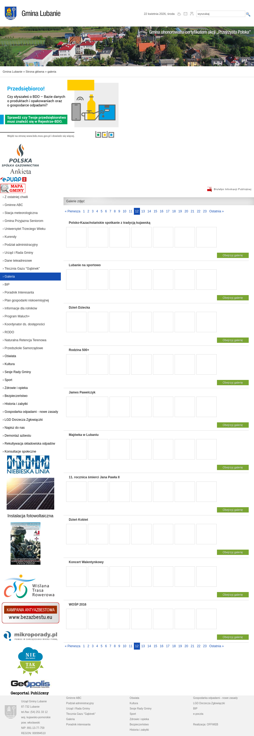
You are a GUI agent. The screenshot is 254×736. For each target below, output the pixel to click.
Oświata (134, 697)
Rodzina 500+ (79, 350)
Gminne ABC (73, 697)
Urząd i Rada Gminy (78, 708)
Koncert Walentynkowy (86, 562)
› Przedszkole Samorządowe (23, 348)
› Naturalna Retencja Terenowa (24, 340)
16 (161, 211)
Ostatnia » (216, 211)
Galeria (70, 719)
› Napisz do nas (14, 428)
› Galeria (9, 276)
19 (180, 211)
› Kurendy (9, 237)
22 (198, 211)
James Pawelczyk (82, 392)
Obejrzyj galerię (233, 255)
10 (124, 211)
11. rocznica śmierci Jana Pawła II (94, 477)
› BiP (6, 284)
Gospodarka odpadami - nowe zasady (215, 697)
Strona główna (35, 71)
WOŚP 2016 (77, 604)
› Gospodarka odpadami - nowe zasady (30, 412)
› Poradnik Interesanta (18, 292)
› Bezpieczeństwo (15, 396)
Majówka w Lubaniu (84, 435)
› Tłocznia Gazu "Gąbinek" (21, 268)
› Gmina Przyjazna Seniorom (23, 221)
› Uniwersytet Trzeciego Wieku (24, 229)
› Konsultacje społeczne (19, 451)
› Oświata (9, 356)
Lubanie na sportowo (85, 265)
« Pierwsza (72, 211)
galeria (51, 71)
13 (143, 211)
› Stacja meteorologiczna (20, 213)
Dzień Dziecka (79, 307)
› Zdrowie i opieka (15, 388)
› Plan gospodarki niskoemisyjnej (26, 300)
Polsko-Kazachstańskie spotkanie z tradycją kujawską (109, 223)
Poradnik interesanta (78, 724)
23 (205, 211)
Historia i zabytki (139, 729)
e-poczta (198, 713)
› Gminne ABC (13, 205)
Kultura (134, 703)
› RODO (8, 332)
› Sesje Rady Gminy (17, 372)
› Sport (7, 380)
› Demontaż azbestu (17, 435)
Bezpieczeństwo (139, 724)
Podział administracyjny (80, 703)
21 (192, 211)
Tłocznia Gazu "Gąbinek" (81, 713)
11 (130, 211)
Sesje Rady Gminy (141, 708)
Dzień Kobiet (78, 520)
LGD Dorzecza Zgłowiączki (209, 703)
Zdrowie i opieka (139, 719)
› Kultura (9, 364)
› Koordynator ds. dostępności (24, 324)
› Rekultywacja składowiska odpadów (29, 443)
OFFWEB (212, 724)
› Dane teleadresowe (17, 260)
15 (155, 211)
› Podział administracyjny (20, 245)
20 (186, 211)
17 (167, 211)
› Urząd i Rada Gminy (18, 253)
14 (149, 211)
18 (174, 211)
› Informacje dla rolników (20, 308)
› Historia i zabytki (15, 404)
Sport (133, 713)
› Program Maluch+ (16, 316)
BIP (195, 708)
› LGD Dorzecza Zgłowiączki (23, 420)
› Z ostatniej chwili (15, 197)
